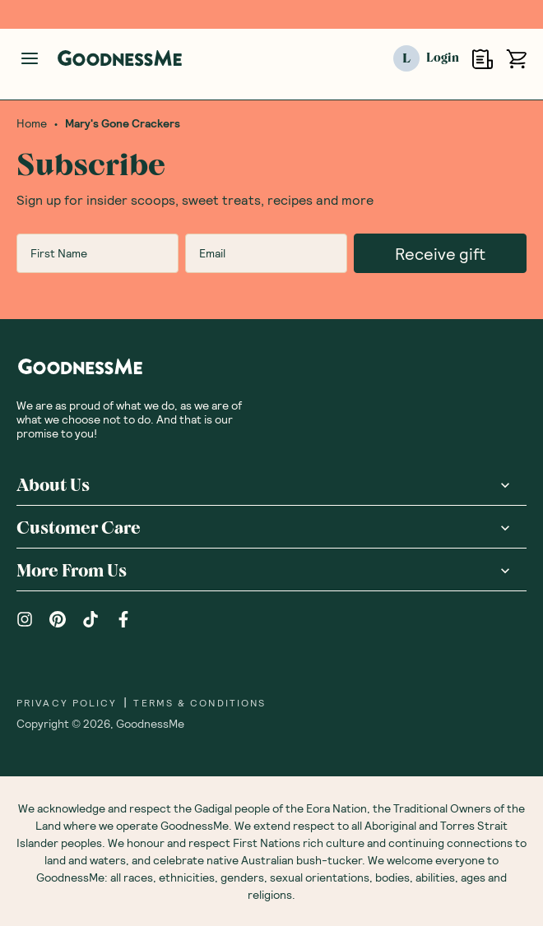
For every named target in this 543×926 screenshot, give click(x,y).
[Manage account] (29, 58)
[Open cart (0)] (516, 59)
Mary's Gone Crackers (122, 123)
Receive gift (440, 253)
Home (31, 123)
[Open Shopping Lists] (482, 59)
